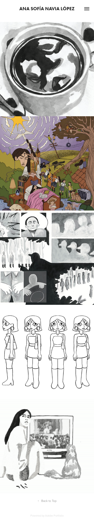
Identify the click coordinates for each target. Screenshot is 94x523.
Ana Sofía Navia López (47, 9)
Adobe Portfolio (54, 515)
